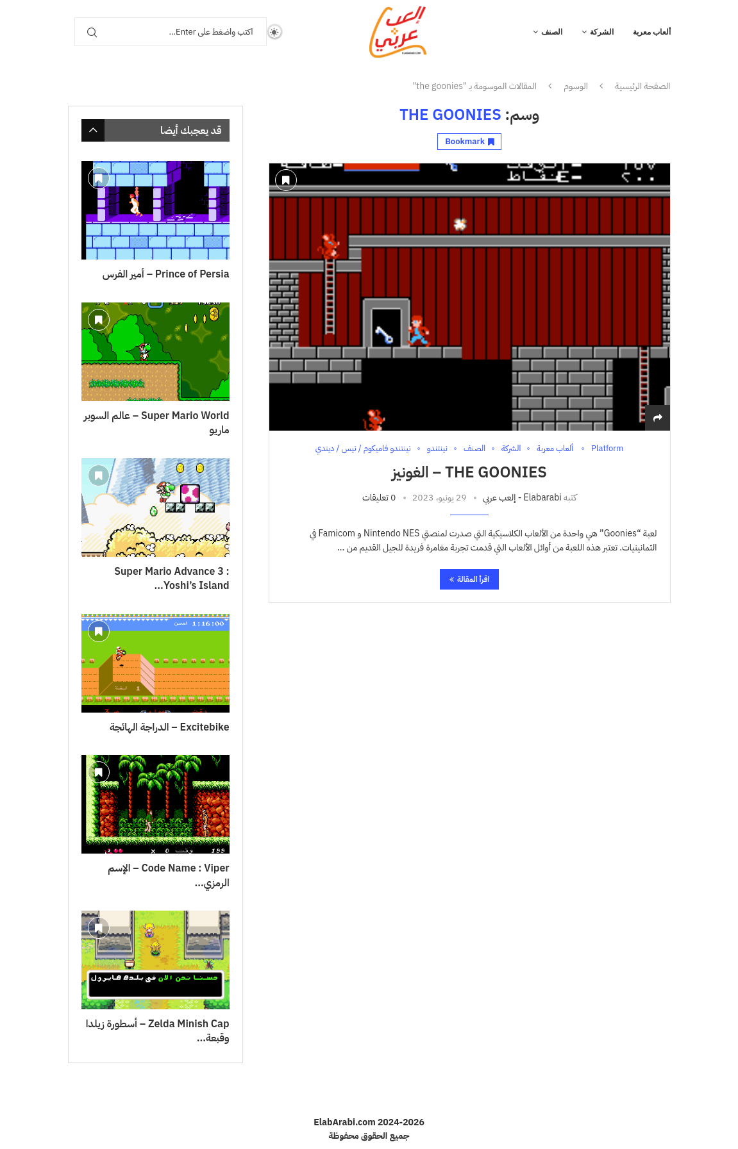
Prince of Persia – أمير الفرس (166, 274)
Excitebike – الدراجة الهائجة (170, 727)
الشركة (602, 32)
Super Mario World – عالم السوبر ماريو (157, 423)
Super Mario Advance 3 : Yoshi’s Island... (172, 579)
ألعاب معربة (652, 32)
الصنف (551, 32)
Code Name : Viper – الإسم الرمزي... (168, 875)
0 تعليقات (379, 497)
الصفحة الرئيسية (642, 86)
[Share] (657, 418)
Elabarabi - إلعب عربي (522, 497)
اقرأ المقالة (469, 579)
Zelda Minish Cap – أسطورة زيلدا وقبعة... (158, 1031)
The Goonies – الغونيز (469, 472)
